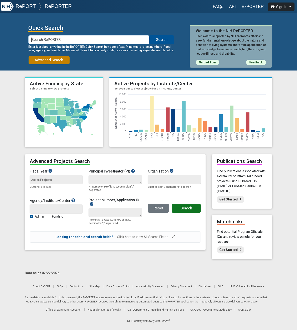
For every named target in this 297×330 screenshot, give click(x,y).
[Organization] (174, 180)
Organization (172, 171)
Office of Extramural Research (63, 309)
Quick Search (45, 28)
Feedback (256, 62)
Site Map (94, 286)
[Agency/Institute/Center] (56, 209)
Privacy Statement (181, 286)
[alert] (115, 237)
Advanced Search (49, 60)
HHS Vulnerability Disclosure (247, 286)
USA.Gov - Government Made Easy (211, 309)
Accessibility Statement (150, 286)
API (232, 6)
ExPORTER (253, 6)
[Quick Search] (115, 179)
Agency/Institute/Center (56, 200)
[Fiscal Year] (56, 180)
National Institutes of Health (104, 309)
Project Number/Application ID (115, 202)
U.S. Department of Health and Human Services (155, 309)
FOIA (220, 286)
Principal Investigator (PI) (115, 171)
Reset (158, 208)
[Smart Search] (89, 39)
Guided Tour (207, 62)
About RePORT (41, 286)
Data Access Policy (118, 286)
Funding (57, 216)
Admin (39, 216)
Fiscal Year (56, 171)
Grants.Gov (244, 309)
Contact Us (76, 286)
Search (161, 40)
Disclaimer (204, 286)
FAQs (218, 6)
